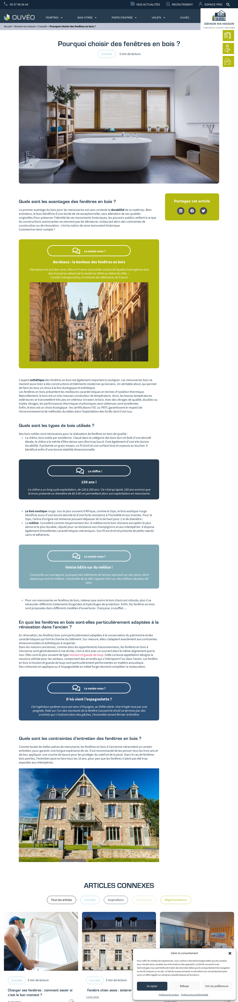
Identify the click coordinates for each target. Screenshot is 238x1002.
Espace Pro (213, 4)
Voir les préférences (216, 986)
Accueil (8, 26)
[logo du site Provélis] (19, 17)
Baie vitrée (87, 18)
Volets (158, 18)
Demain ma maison (24, 26)
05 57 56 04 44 (19, 4)
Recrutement (182, 4)
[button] (230, 953)
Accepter (152, 986)
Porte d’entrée (124, 18)
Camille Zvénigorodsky (65, 277)
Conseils (42, 26)
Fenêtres (54, 18)
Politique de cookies (169, 995)
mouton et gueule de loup (86, 655)
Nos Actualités (148, 4)
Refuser (184, 986)
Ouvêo (184, 17)
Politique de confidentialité (194, 995)
